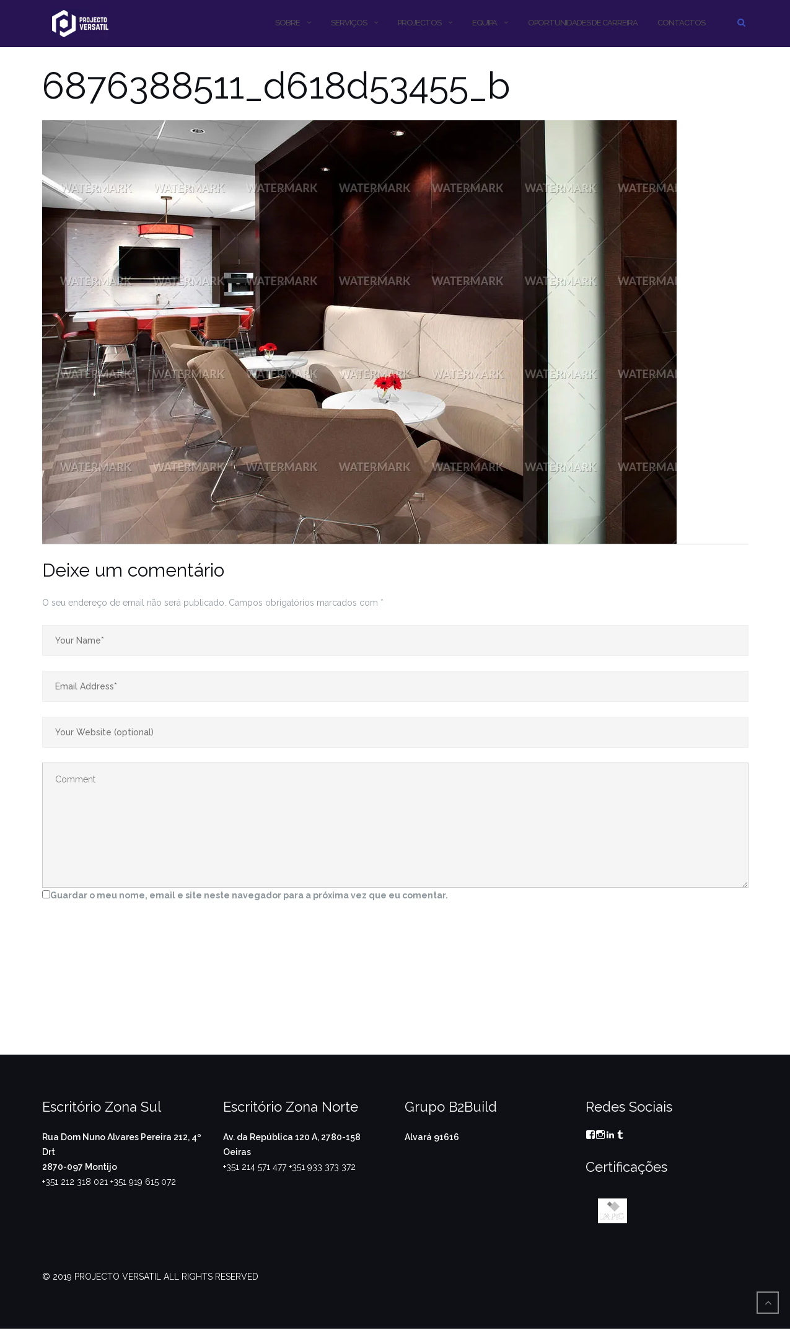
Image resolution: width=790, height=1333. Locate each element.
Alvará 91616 (432, 1137)
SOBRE (287, 22)
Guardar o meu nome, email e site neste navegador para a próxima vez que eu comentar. (249, 895)
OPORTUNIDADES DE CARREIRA (583, 22)
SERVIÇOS (349, 22)
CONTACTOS (681, 22)
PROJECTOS (419, 22)
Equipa (484, 22)
